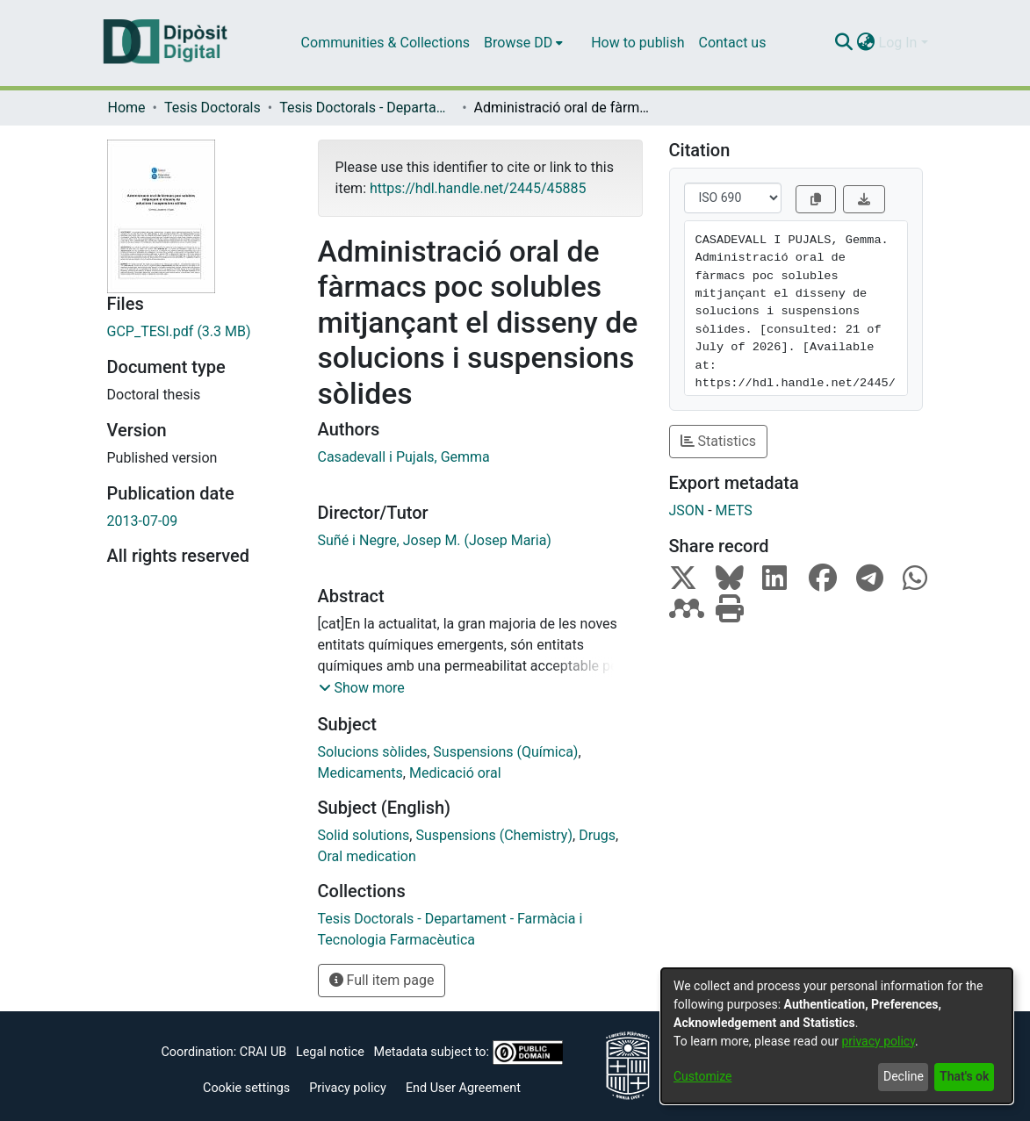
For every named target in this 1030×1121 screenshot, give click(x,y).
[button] (362, 688)
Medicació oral (455, 773)
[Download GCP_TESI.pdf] (199, 331)
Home (127, 107)
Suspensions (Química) (505, 752)
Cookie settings (246, 1088)
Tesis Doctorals (212, 107)
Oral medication (367, 856)
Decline (903, 1076)
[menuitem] (523, 43)
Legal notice (330, 1051)
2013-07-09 (142, 521)
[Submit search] (844, 43)
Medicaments (360, 773)
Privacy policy (347, 1088)
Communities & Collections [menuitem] (385, 42)
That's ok (964, 1076)
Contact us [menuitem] (732, 42)
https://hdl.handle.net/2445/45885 (478, 188)
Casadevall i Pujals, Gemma (404, 457)
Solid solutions (364, 835)
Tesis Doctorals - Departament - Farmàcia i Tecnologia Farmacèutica (367, 107)
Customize (702, 1076)
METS (734, 510)
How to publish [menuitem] (637, 42)
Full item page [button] (382, 980)
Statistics (719, 441)
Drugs (597, 835)
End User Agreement (463, 1088)
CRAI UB (263, 1051)
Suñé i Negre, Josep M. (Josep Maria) (434, 540)
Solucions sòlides (373, 752)
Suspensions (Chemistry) (494, 835)
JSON (687, 510)
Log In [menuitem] (898, 42)
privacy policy (878, 1041)
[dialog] (836, 1035)
